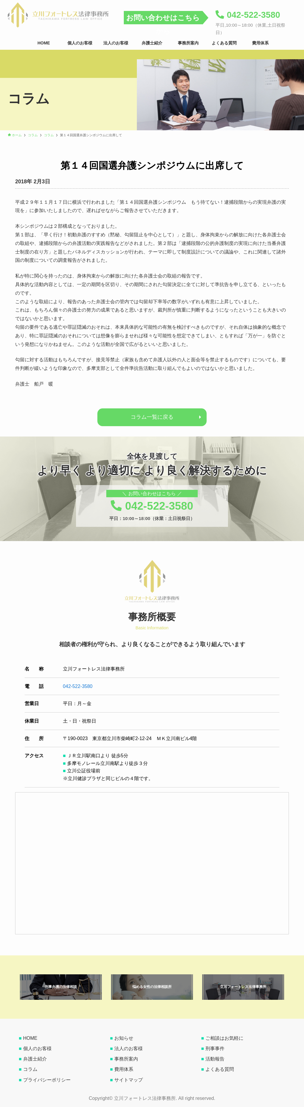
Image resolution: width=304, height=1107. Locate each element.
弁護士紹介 (35, 1058)
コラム (30, 1069)
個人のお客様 (37, 1048)
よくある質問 (219, 1069)
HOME (30, 1038)
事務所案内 (126, 1058)
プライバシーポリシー (47, 1079)
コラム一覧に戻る (152, 417)
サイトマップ (128, 1079)
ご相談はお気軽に (224, 1038)
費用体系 (123, 1069)
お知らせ (123, 1038)
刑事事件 (214, 1048)
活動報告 (214, 1058)
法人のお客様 (128, 1048)
